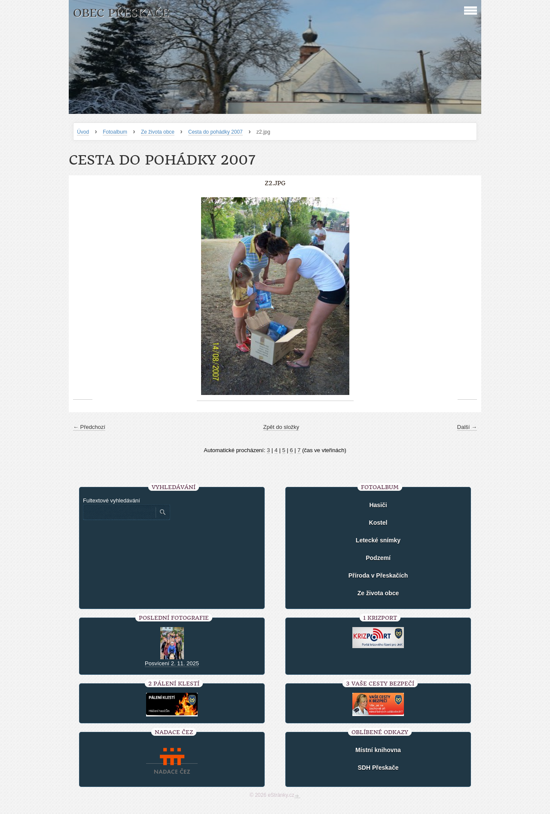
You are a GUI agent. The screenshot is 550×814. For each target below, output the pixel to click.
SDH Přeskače (378, 767)
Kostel (378, 522)
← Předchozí (89, 427)
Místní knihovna (378, 750)
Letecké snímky (378, 540)
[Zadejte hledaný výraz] (119, 512)
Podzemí (378, 557)
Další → (467, 427)
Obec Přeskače (121, 13)
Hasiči (378, 505)
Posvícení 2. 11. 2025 (172, 663)
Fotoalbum (115, 132)
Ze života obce (157, 132)
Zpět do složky (281, 427)
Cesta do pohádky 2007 (215, 132)
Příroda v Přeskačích (378, 575)
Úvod (83, 132)
